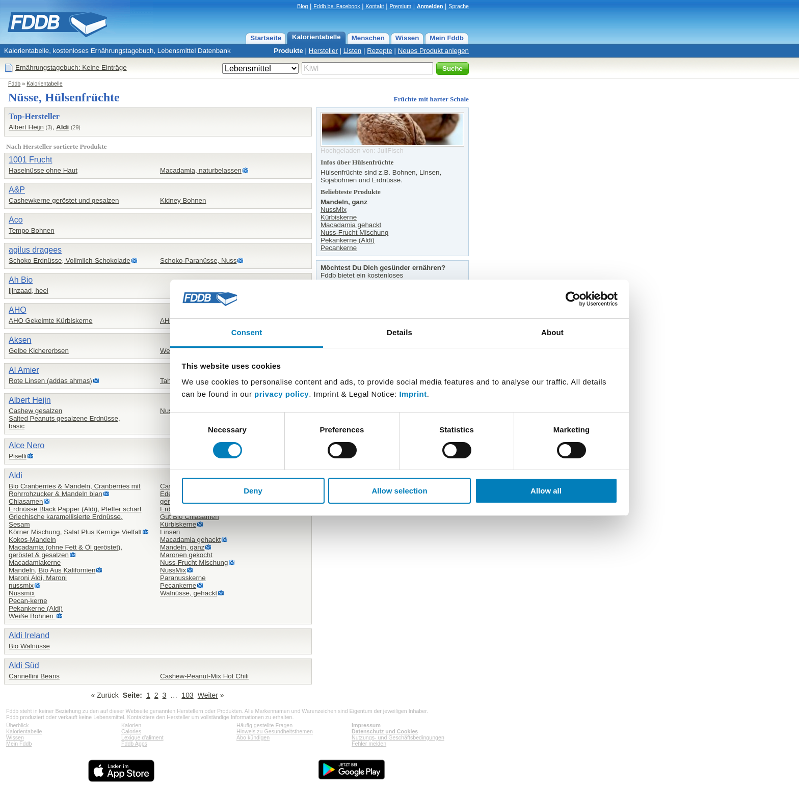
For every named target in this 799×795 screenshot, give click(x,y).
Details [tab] (399, 332)
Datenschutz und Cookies (385, 731)
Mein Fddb (447, 38)
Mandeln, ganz (182, 547)
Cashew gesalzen (35, 411)
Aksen (20, 340)
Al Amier (24, 370)
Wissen (407, 38)
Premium (400, 6)
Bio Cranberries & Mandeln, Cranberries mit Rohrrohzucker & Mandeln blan (75, 490)
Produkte (288, 50)
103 (187, 695)
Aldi (62, 127)
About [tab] (552, 332)
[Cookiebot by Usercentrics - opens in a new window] (573, 299)
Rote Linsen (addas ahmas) (50, 381)
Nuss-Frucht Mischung (194, 562)
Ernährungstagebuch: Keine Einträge (71, 67)
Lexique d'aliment (142, 737)
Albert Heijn (26, 127)
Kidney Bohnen (183, 200)
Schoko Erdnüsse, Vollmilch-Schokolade (69, 260)
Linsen (170, 532)
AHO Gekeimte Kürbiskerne (50, 320)
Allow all (546, 490)
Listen (352, 50)
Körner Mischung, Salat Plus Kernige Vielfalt (75, 532)
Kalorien (131, 725)
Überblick (17, 725)
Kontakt (374, 6)
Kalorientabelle (316, 37)
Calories (131, 731)
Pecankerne (178, 585)
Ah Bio (21, 280)
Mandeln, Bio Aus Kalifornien (52, 570)
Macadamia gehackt (190, 539)
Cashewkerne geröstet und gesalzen (64, 200)
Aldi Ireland (29, 635)
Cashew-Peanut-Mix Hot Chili (204, 676)
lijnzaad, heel (28, 290)
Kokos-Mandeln (32, 539)
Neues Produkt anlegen (433, 50)
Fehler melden (369, 744)
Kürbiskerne (178, 524)
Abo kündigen (253, 737)
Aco (16, 219)
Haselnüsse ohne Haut (43, 170)
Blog (302, 6)
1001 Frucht (30, 159)
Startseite (265, 38)
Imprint (413, 394)
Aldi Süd (24, 665)
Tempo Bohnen (32, 230)
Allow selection (399, 490)
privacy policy (281, 394)
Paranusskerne (183, 578)
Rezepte (379, 50)
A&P (17, 189)
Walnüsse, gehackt (188, 593)
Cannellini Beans (34, 676)
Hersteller (323, 50)
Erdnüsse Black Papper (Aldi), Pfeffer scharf (75, 509)
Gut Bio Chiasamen (189, 516)
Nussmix (22, 593)
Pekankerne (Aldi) (36, 608)
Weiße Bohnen (32, 616)
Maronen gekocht (186, 555)
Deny (253, 490)
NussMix (173, 570)
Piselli (17, 456)
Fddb (14, 83)
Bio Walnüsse (29, 646)
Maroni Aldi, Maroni (38, 578)
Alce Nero (26, 445)
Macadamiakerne (35, 562)
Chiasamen (26, 501)
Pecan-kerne (28, 601)
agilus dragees (35, 249)
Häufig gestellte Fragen (264, 725)
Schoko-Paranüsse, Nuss (198, 260)
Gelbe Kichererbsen (39, 350)
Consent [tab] (246, 332)
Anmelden (430, 6)
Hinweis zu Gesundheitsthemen (274, 731)
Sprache (458, 6)
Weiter (208, 695)
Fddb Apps (134, 744)
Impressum (366, 725)
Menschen (368, 38)
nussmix (21, 585)
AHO (17, 310)
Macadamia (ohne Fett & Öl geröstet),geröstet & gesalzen (65, 551)
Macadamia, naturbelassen (201, 170)
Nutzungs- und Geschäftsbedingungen (398, 737)
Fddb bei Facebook (336, 6)
